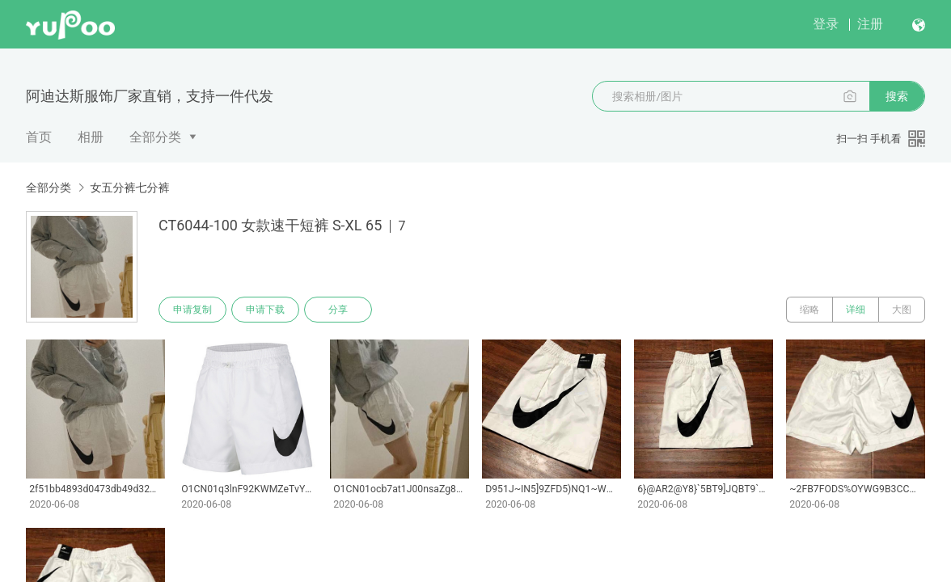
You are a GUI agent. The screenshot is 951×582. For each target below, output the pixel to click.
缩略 (809, 309)
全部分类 (155, 137)
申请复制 (192, 309)
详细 (855, 309)
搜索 (896, 96)
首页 (39, 137)
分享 (338, 309)
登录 (826, 24)
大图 (901, 309)
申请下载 (265, 309)
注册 (870, 24)
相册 (91, 137)
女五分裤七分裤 (129, 187)
